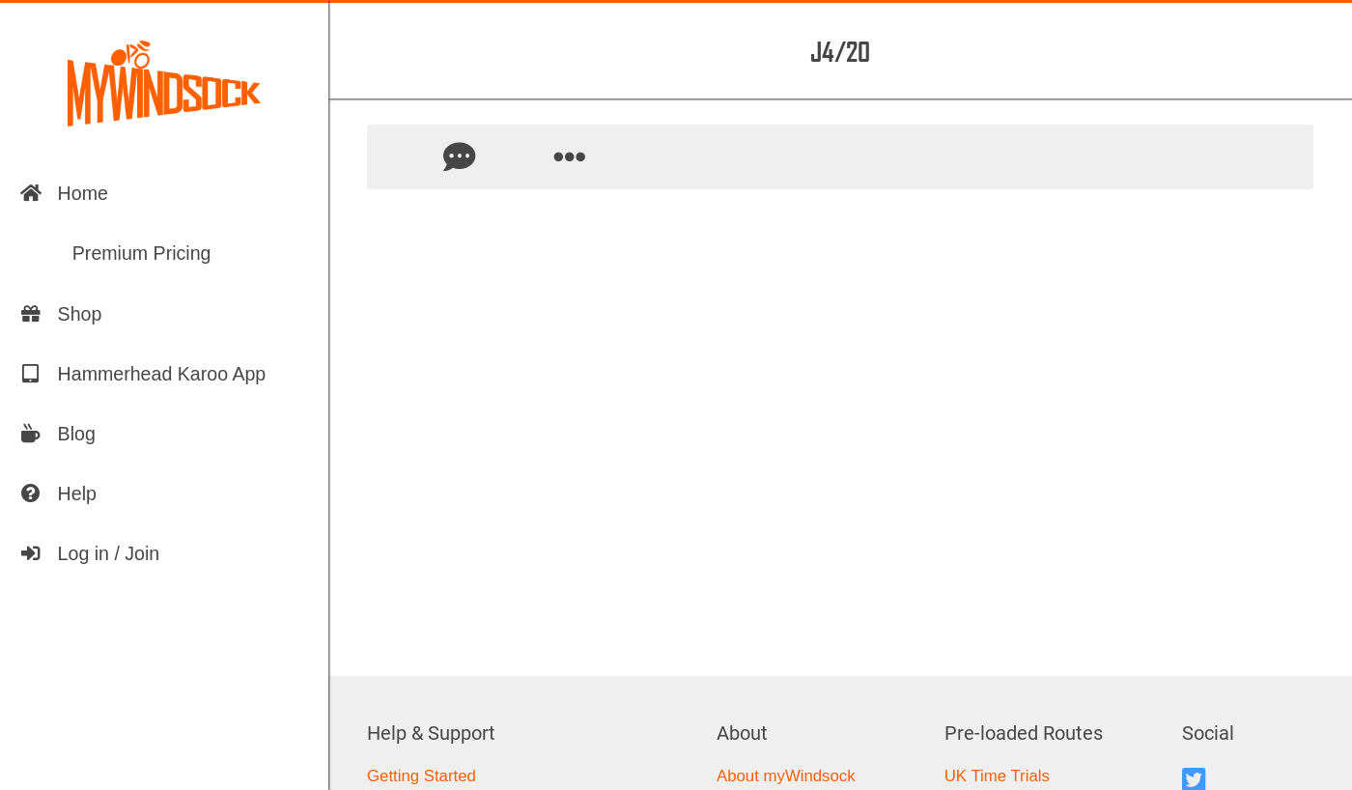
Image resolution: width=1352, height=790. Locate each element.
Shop (60, 313)
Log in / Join (89, 553)
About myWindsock (786, 776)
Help (58, 493)
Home (63, 193)
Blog (57, 433)
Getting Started (421, 776)
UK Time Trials (997, 776)
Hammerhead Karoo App (143, 373)
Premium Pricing (115, 253)
